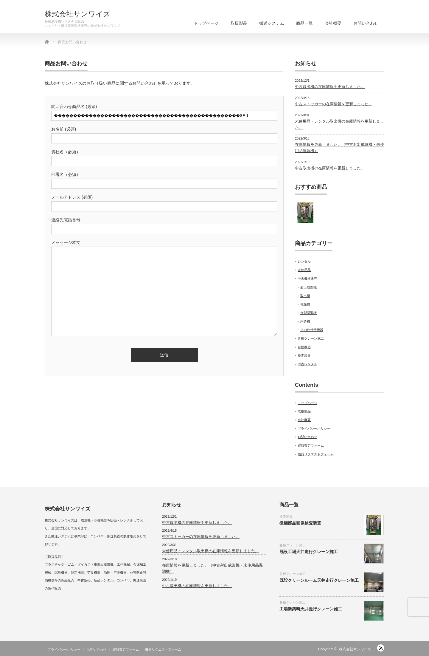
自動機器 (304, 347)
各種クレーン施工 (311, 338)
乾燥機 (305, 304)
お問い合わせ (365, 23)
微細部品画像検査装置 (300, 523)
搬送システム (271, 23)
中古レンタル (307, 364)
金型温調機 (308, 313)
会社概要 (333, 23)
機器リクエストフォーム (316, 454)
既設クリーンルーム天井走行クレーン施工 (319, 580)
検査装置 (304, 355)
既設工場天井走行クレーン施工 (308, 551)
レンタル (304, 261)
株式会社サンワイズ (78, 14)
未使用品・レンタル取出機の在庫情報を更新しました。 (210, 551)
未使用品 (304, 270)
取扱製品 (239, 23)
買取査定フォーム (311, 445)
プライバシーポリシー (314, 428)
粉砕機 (305, 321)
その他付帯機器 (311, 330)
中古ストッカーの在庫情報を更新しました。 (333, 104)
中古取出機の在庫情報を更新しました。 (330, 86)
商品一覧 (304, 23)
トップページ (206, 23)
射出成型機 (308, 287)
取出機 (305, 296)
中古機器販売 (307, 278)
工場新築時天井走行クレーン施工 (310, 609)
